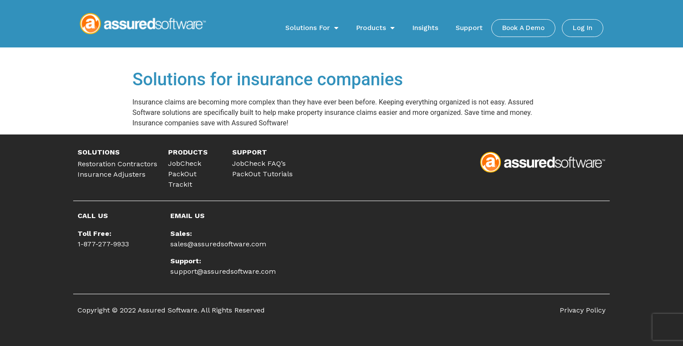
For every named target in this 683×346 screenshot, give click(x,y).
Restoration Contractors (117, 164)
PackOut (182, 174)
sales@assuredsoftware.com (218, 244)
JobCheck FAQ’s (259, 163)
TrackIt (180, 184)
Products (375, 28)
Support (469, 28)
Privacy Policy (582, 310)
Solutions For (311, 28)
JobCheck (184, 163)
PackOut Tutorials (262, 174)
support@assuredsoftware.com (223, 271)
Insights (425, 28)
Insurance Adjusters (111, 174)
